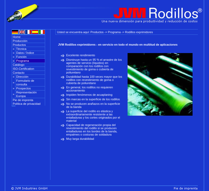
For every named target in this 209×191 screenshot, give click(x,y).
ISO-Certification (23, 68)
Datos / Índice (24, 52)
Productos (19, 44)
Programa (22, 60)
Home (16, 36)
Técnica (20, 48)
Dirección (21, 76)
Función (21, 56)
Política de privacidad (26, 103)
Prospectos (23, 88)
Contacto (18, 72)
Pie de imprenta (22, 100)
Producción (19, 40)
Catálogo (18, 64)
